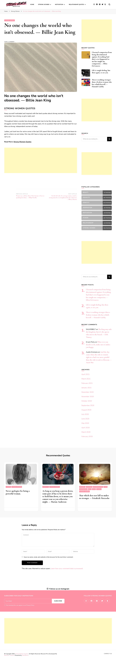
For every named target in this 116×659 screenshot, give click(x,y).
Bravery (82, 487)
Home (32, 4)
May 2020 (85, 423)
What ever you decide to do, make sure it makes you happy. (98, 344)
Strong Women (43, 4)
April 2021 (85, 374)
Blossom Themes (9, 655)
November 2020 (87, 396)
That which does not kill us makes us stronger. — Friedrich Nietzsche (94, 497)
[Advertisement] (33, 160)
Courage (89, 487)
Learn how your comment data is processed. (67, 568)
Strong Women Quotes (22, 142)
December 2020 (87, 392)
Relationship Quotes (76, 4)
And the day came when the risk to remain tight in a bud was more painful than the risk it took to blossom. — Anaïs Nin (99, 357)
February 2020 (87, 436)
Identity (45, 487)
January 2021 (86, 388)
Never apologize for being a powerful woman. (18, 492)
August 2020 (86, 410)
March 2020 (85, 432)
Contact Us (108, 653)
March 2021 (85, 379)
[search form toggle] (109, 4)
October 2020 (86, 401)
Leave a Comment (10, 42)
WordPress (25, 655)
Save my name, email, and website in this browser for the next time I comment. (48, 557)
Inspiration (83, 489)
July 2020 (85, 414)
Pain (94, 489)
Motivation (59, 4)
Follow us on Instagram (58, 589)
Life (90, 489)
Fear (105, 487)
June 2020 (85, 419)
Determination (97, 487)
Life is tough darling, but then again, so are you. (101, 71)
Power (8, 487)
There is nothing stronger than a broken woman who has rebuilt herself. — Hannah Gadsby (102, 83)
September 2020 (87, 405)
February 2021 (87, 383)
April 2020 (85, 428)
